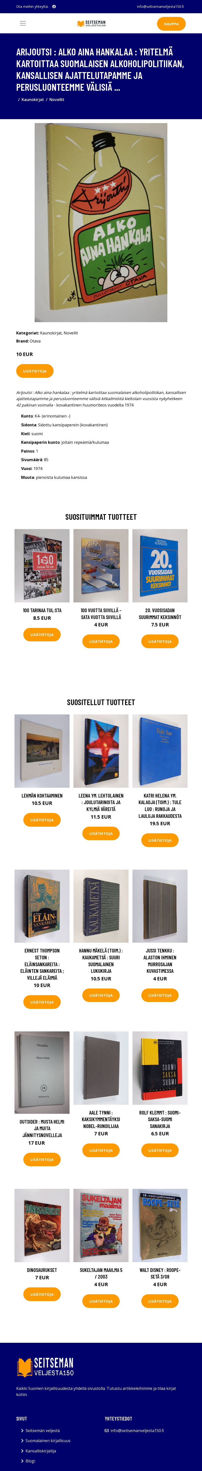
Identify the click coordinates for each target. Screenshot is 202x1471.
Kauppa (171, 23)
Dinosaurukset (42, 1270)
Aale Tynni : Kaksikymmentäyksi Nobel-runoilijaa (101, 1119)
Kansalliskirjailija (41, 1451)
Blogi (30, 1461)
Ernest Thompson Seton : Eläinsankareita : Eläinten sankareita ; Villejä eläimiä (42, 963)
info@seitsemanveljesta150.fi (160, 6)
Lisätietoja (34, 370)
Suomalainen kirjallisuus (48, 1440)
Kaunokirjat (33, 99)
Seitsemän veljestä (43, 1430)
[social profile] (54, 6)
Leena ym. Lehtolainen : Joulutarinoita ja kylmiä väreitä (101, 802)
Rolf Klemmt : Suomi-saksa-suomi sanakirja (160, 1119)
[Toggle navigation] (22, 23)
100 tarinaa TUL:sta (42, 610)
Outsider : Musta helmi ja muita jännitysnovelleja (42, 1128)
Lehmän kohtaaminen (42, 795)
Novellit (56, 99)
